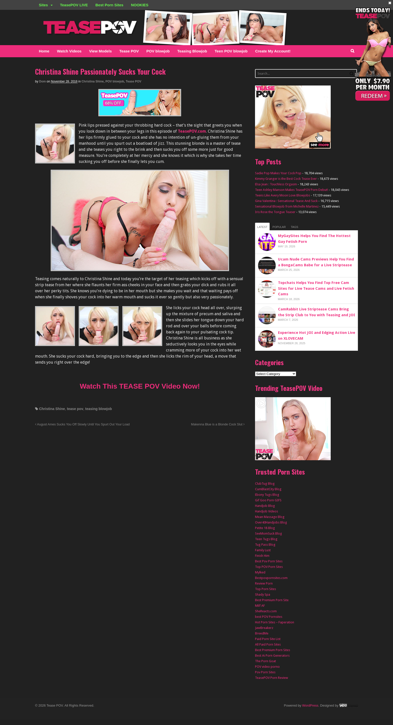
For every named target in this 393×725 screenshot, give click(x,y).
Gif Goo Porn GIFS (268, 500)
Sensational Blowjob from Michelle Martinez (287, 206)
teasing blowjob (98, 409)
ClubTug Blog (265, 483)
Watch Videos (69, 51)
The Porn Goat (265, 661)
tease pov (75, 409)
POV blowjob (158, 51)
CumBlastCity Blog (268, 489)
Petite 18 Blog (265, 528)
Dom (42, 81)
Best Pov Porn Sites (269, 561)
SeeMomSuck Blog (268, 533)
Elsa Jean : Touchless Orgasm (276, 184)
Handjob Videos (266, 511)
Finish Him (262, 556)
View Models (100, 51)
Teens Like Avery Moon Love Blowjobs (282, 195)
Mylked (260, 572)
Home (44, 51)
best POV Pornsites (268, 617)
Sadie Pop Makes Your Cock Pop (278, 173)
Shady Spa (262, 594)
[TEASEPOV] (139, 113)
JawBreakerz (264, 628)
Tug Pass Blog (265, 544)
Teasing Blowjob (192, 51)
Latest (262, 226)
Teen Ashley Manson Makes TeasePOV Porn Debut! (291, 190)
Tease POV (129, 51)
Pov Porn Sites (265, 672)
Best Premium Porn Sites (272, 650)
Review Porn (264, 583)
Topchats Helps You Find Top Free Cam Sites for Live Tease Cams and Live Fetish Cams (316, 288)
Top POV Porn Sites (269, 567)
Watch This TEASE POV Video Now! (140, 386)
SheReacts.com (266, 611)
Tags (294, 226)
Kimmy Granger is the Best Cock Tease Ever (286, 179)
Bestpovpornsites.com (271, 578)
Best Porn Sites (109, 5)
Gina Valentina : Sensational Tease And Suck (286, 201)
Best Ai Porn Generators (272, 655)
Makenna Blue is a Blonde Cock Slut (217, 424)
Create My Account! (272, 51)
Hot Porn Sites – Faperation (274, 622)
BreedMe (261, 633)
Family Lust (263, 550)
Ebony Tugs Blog (267, 495)
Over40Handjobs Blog (271, 522)
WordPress (310, 705)
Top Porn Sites (265, 589)
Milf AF (260, 605)
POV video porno (267, 667)
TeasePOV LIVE (74, 5)
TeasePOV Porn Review (271, 678)
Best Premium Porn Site (272, 600)
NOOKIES (139, 5)
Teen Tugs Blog (266, 539)
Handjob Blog (265, 506)
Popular (279, 226)
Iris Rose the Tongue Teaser (275, 212)
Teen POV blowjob (231, 51)
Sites (43, 5)
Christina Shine (92, 81)
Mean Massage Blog (270, 517)
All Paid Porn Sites (268, 644)
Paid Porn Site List (267, 639)
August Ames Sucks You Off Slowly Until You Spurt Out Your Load (82, 424)
